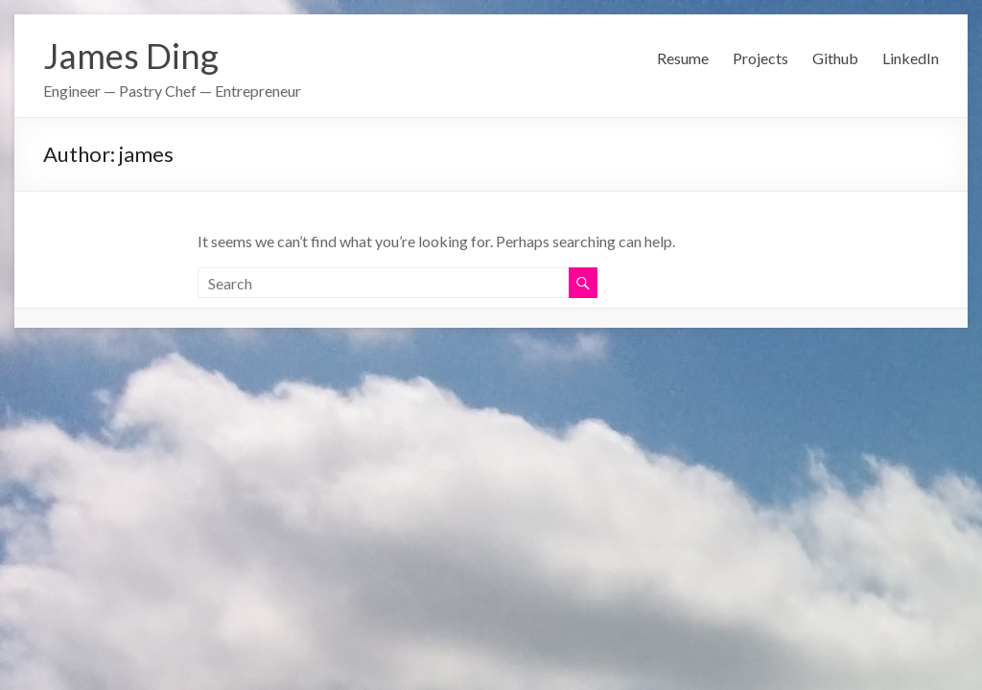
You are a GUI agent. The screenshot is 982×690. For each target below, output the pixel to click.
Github (835, 58)
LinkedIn (910, 58)
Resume (683, 58)
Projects (760, 58)
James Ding (131, 55)
